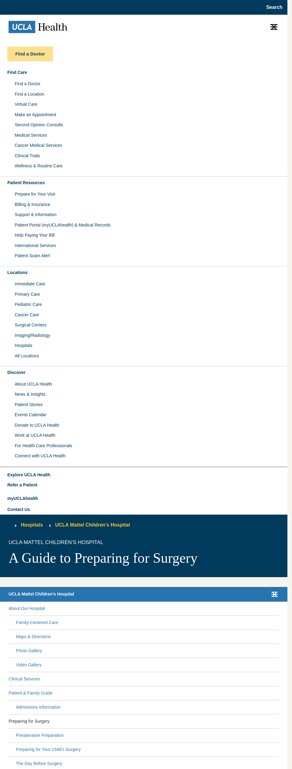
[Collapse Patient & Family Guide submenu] (277, 693)
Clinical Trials (27, 155)
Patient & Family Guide (30, 693)
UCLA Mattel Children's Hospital (92, 524)
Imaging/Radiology (32, 335)
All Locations (27, 355)
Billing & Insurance (32, 204)
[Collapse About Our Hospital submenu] (277, 608)
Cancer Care (27, 314)
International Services (35, 245)
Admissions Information (38, 707)
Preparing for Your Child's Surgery (48, 749)
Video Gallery (29, 664)
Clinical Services (24, 678)
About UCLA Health (33, 384)
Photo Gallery (29, 650)
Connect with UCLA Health (40, 455)
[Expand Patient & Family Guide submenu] (164, 693)
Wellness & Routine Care (39, 165)
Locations (17, 272)
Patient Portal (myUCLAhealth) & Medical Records (63, 225)
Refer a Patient (22, 484)
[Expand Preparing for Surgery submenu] (163, 721)
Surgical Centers (31, 324)
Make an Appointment (35, 114)
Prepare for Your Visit (35, 194)
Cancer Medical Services (38, 145)
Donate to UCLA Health (37, 425)
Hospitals (23, 345)
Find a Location (29, 94)
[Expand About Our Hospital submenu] (160, 608)
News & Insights (30, 394)
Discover (16, 372)
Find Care (17, 72)
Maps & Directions (33, 636)
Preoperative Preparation (40, 735)
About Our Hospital (27, 608)
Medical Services (31, 135)
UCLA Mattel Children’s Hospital (41, 594)
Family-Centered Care (37, 622)
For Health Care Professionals (43, 445)
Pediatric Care (28, 304)
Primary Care (27, 294)
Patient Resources (26, 182)
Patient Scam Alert (32, 255)
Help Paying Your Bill (35, 235)
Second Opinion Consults (39, 124)
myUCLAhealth (22, 498)
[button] (143, 475)
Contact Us (18, 509)
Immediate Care (30, 283)
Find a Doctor (27, 83)
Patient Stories (29, 404)
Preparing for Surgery (29, 721)
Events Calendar (31, 414)
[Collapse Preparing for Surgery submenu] (277, 721)
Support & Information (35, 214)
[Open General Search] (273, 7)
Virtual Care (26, 104)
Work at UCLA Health (35, 435)
